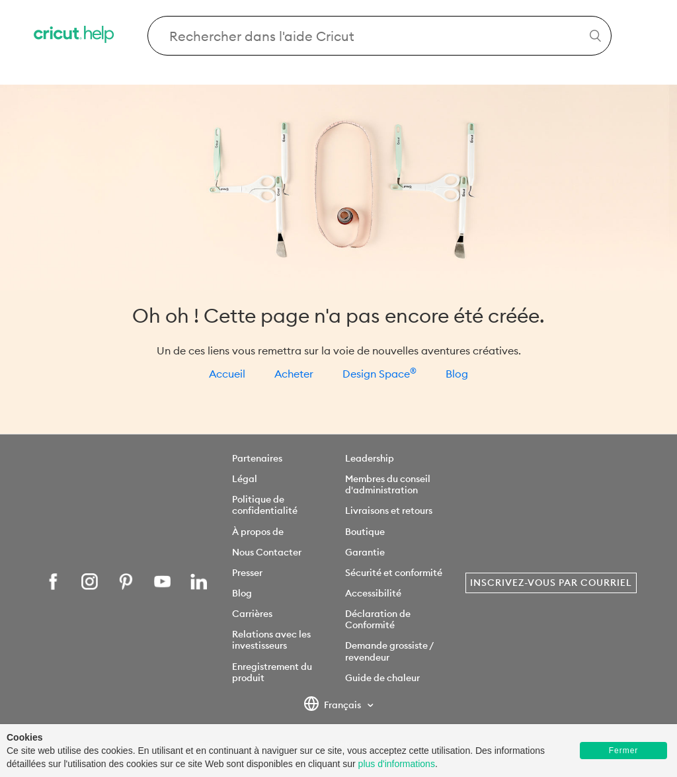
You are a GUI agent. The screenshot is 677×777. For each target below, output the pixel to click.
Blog (457, 373)
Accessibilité (373, 593)
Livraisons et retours (388, 510)
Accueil (227, 373)
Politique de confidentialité (265, 504)
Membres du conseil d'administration (387, 484)
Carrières (252, 614)
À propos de (258, 532)
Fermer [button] (624, 750)
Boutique (365, 532)
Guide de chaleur (382, 678)
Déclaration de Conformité (378, 619)
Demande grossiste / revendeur (389, 651)
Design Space (379, 373)
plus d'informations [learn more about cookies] (396, 763)
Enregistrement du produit (272, 672)
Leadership (369, 458)
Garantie (365, 552)
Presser (247, 573)
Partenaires (257, 458)
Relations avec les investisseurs (271, 639)
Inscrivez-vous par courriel (551, 583)
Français (333, 706)
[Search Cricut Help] (379, 36)
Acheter (293, 373)
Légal (244, 479)
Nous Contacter (266, 552)
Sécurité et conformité (393, 573)
